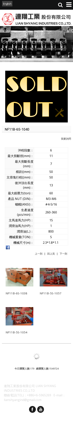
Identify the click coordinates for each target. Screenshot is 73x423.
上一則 (38, 253)
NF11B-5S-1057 (50, 293)
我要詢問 (66, 138)
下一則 (63, 253)
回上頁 (51, 253)
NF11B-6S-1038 (16, 293)
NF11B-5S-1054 (16, 332)
